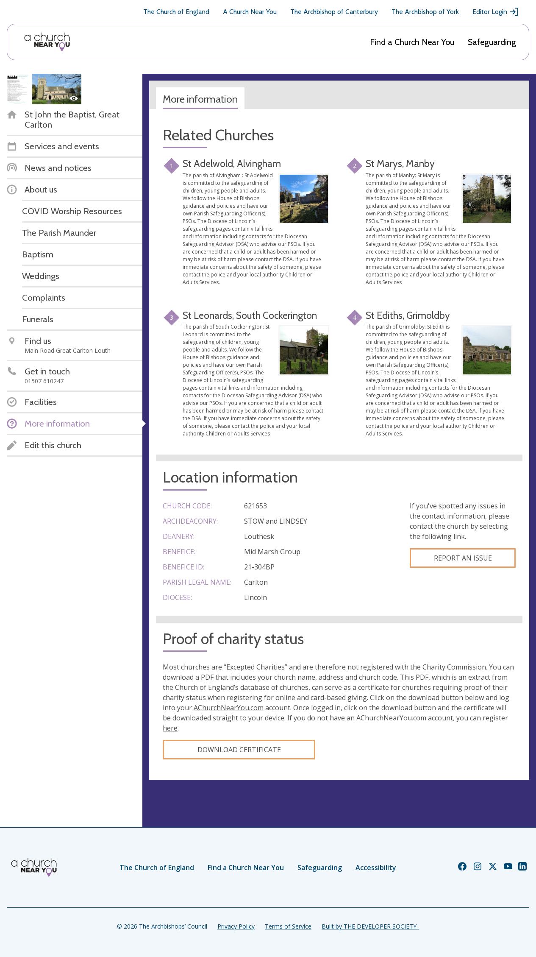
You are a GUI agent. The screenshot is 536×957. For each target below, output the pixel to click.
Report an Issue (463, 558)
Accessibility (375, 867)
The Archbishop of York (425, 12)
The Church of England (176, 12)
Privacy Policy (236, 926)
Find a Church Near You (412, 42)
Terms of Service (288, 926)
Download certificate (239, 749)
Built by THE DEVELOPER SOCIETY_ (370, 926)
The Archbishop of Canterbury (334, 12)
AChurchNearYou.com (229, 707)
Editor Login (495, 12)
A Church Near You (250, 12)
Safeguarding (492, 42)
